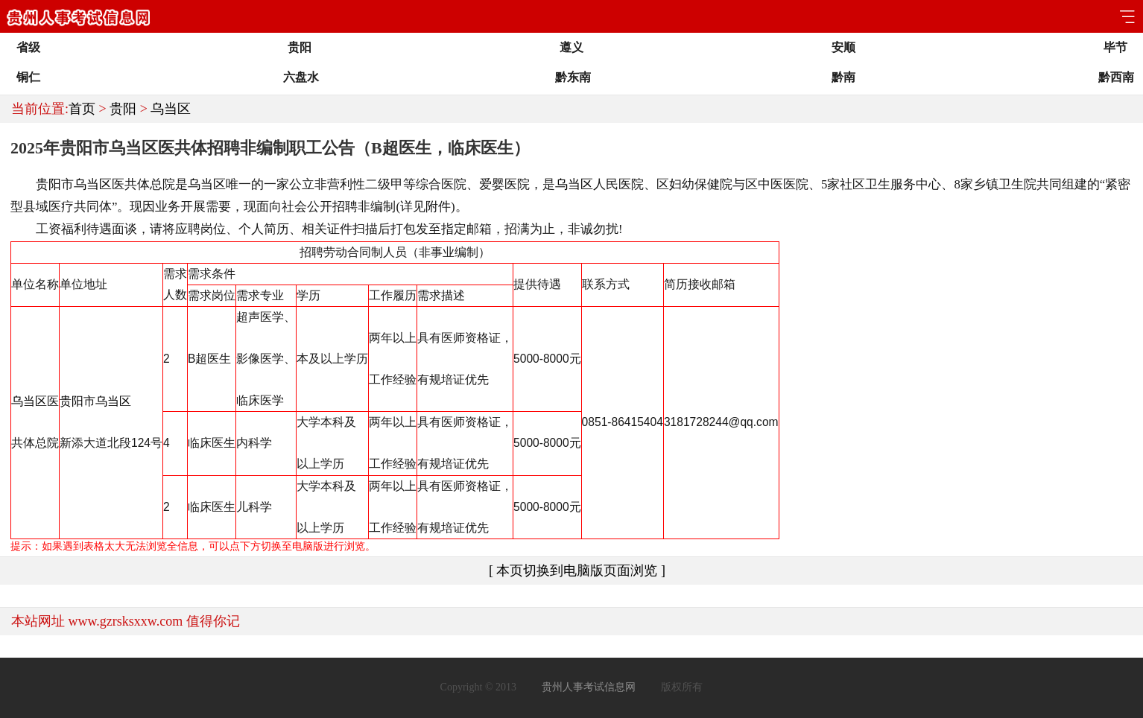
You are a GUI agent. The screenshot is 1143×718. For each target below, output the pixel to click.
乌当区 (171, 108)
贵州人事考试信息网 (589, 687)
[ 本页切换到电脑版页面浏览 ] (577, 570)
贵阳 (123, 108)
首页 (82, 108)
